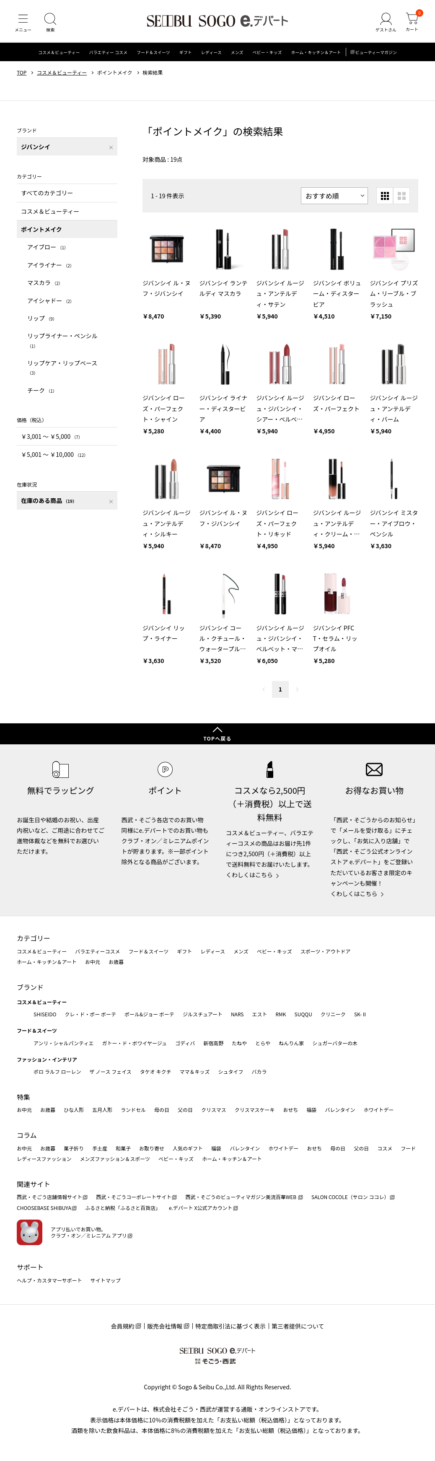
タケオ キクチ (155, 1071)
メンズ (237, 52)
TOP (21, 72)
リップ (42, 318)
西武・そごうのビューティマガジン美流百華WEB (241, 1196)
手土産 (99, 1148)
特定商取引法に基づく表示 (230, 1326)
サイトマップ (106, 1280)
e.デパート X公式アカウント (201, 1207)
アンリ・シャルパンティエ (63, 1043)
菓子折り (74, 1148)
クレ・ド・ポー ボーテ (90, 1014)
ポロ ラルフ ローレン (57, 1071)
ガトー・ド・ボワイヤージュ (134, 1043)
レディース (211, 52)
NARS (237, 1014)
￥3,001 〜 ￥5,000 (52, 436)
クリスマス (213, 1109)
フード (408, 1148)
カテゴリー (33, 938)
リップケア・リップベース (62, 367)
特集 (23, 1097)
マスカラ (45, 282)
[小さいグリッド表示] (384, 195)
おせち (290, 1109)
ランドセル (133, 1109)
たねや (239, 1043)
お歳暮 (116, 961)
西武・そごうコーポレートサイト (133, 1196)
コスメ (384, 1148)
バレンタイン (340, 1109)
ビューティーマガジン (376, 52)
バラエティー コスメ (108, 52)
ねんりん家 (291, 1043)
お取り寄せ (151, 1148)
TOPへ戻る (217, 738)
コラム (27, 1135)
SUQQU (303, 1014)
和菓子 (123, 1148)
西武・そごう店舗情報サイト (49, 1196)
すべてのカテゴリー (47, 193)
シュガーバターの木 (334, 1043)
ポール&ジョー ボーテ (149, 1014)
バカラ (259, 1071)
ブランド (30, 987)
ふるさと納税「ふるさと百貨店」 (123, 1207)
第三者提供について (298, 1326)
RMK (280, 1014)
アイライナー (50, 265)
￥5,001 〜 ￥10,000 (54, 454)
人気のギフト (188, 1148)
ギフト (185, 52)
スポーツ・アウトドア (325, 951)
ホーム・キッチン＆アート (316, 52)
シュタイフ (230, 1071)
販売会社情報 (164, 1326)
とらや (262, 1043)
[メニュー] (23, 22)
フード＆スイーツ (153, 52)
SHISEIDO (45, 1014)
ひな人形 (74, 1109)
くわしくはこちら (249, 874)
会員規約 (122, 1326)
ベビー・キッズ (267, 52)
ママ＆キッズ (195, 1071)
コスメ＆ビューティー (59, 52)
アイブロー (47, 247)
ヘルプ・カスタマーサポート (49, 1280)
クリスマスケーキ (255, 1109)
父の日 (185, 1109)
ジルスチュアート (203, 1014)
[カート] (412, 22)
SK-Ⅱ (360, 1014)
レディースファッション (44, 1158)
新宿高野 (213, 1043)
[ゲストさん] (386, 22)
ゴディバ (185, 1043)
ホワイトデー (378, 1109)
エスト (259, 1014)
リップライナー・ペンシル (62, 340)
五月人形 (102, 1109)
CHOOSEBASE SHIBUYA (44, 1207)
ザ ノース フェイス (110, 1071)
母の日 (161, 1109)
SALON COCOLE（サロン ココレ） (350, 1196)
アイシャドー (50, 300)
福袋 (311, 1109)
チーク (42, 390)
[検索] (50, 22)
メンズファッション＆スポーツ (115, 1158)
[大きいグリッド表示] (401, 195)
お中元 (92, 961)
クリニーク (333, 1014)
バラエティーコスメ (97, 951)
